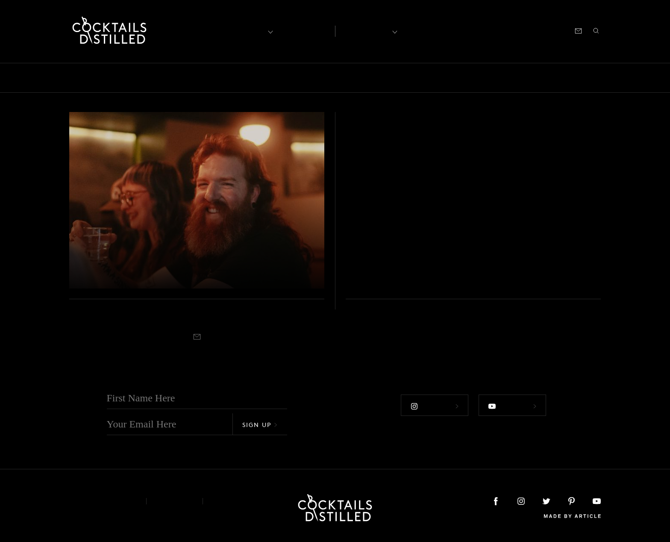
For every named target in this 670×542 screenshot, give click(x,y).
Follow (434, 406)
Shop (495, 30)
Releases (520, 77)
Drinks (241, 77)
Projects (479, 77)
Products (439, 77)
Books (121, 77)
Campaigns (199, 77)
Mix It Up (356, 77)
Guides (315, 77)
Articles (303, 30)
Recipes (365, 30)
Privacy (174, 501)
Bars (90, 77)
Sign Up (259, 424)
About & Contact (101, 501)
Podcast (524, 30)
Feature (278, 77)
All (65, 77)
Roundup (562, 77)
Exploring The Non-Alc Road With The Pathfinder (169, 263)
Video (601, 77)
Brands (156, 77)
